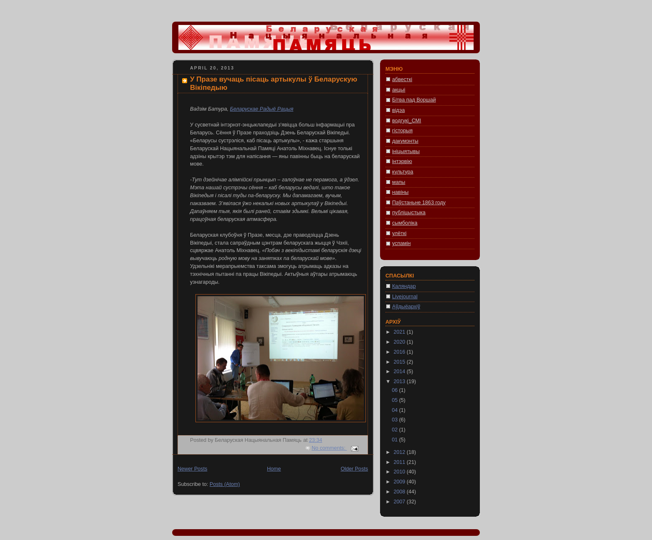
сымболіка (404, 223)
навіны (400, 192)
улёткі (399, 233)
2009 (400, 482)
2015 (400, 362)
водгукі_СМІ (406, 121)
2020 (400, 342)
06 (395, 390)
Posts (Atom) (225, 484)
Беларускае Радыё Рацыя (261, 109)
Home (274, 469)
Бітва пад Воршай (414, 100)
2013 (400, 381)
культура (402, 172)
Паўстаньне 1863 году (419, 203)
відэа (398, 110)
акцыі (398, 90)
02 (395, 430)
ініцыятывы (406, 151)
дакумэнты (405, 141)
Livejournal (404, 297)
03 (395, 420)
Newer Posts (192, 469)
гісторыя (402, 131)
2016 (400, 352)
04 (395, 410)
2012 (400, 452)
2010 (400, 472)
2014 (400, 371)
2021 (400, 332)
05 (395, 400)
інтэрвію (402, 161)
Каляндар (404, 286)
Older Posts (354, 469)
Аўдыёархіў (406, 307)
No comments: (329, 448)
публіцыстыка (408, 213)
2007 (400, 502)
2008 (400, 492)
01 (395, 440)
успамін (401, 243)
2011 (400, 462)
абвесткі (402, 79)
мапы (398, 182)
